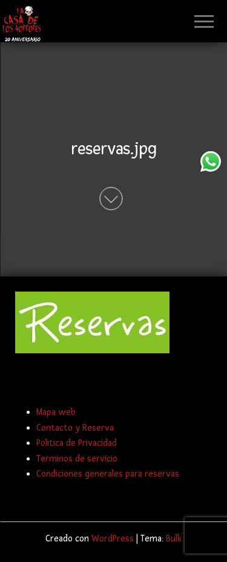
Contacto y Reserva (75, 428)
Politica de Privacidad (76, 443)
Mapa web (56, 412)
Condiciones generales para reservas (107, 474)
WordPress (112, 538)
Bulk (174, 538)
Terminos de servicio (76, 459)
